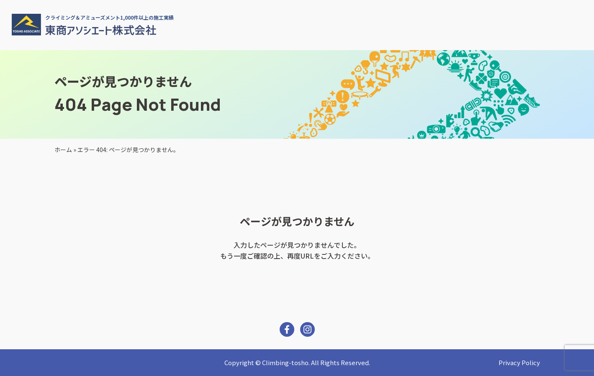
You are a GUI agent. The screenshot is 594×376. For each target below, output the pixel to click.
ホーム (63, 149)
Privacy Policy (519, 362)
